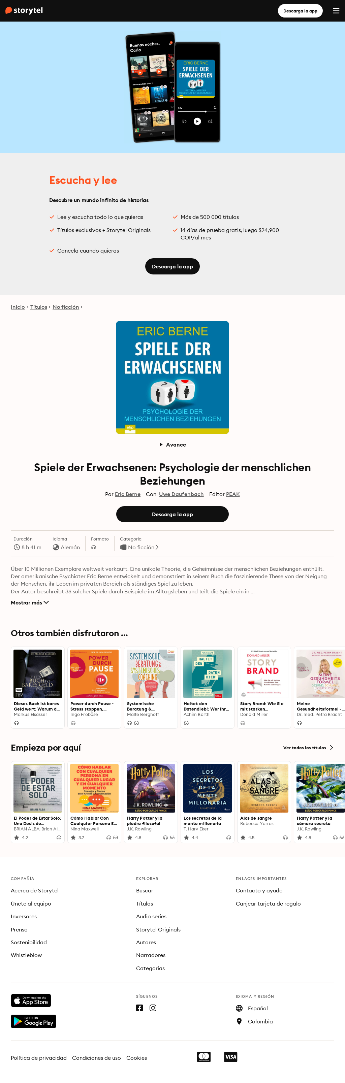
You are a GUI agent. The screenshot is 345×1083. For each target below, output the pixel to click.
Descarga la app (300, 10)
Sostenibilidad (29, 942)
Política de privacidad (39, 1057)
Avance (172, 444)
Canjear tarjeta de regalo (268, 903)
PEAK (233, 494)
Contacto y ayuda (259, 890)
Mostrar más (30, 602)
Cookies (136, 1057)
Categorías (150, 968)
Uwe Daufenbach (181, 494)
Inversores (24, 916)
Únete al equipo (31, 903)
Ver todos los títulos (308, 747)
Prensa (19, 929)
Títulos (38, 306)
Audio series (151, 916)
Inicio (18, 306)
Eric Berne (127, 494)
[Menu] (336, 10)
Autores (146, 942)
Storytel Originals (158, 929)
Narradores (150, 955)
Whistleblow (26, 955)
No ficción (66, 306)
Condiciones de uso (96, 1057)
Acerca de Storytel (35, 890)
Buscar (144, 890)
